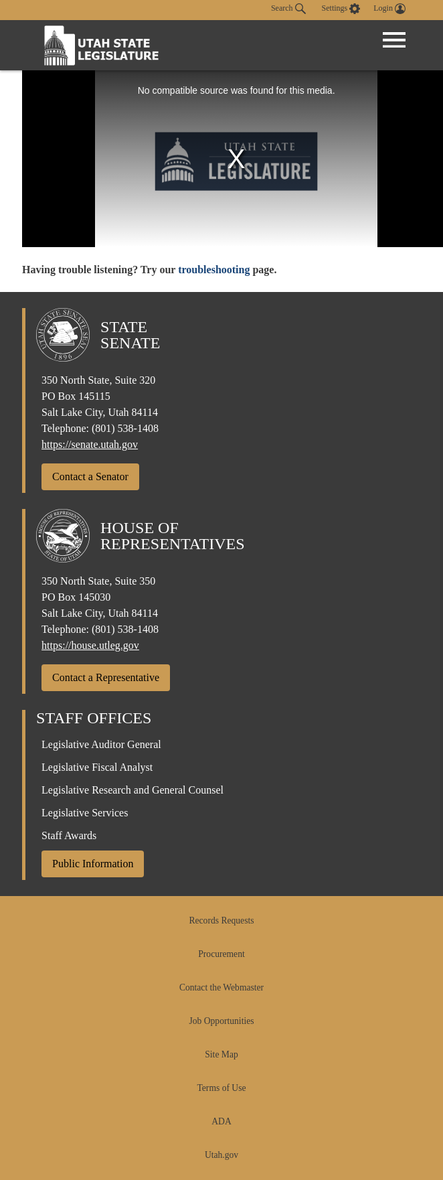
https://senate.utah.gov (89, 444)
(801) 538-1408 (125, 428)
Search (288, 8)
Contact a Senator (90, 476)
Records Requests (221, 920)
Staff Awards (68, 835)
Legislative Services (84, 812)
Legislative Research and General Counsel (132, 790)
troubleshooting (214, 269)
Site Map (221, 1054)
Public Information (92, 863)
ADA (221, 1121)
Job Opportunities (221, 1021)
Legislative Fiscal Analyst (97, 767)
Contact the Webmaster (221, 987)
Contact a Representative (105, 677)
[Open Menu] (394, 40)
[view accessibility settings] (341, 8)
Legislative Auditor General (101, 744)
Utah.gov (221, 1155)
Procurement (221, 954)
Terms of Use (221, 1088)
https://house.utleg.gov (90, 645)
